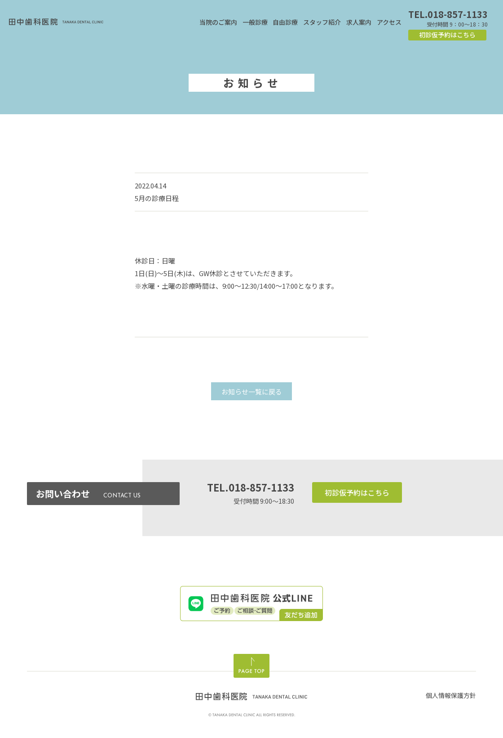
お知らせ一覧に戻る (251, 391)
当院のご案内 (218, 22)
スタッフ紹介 (322, 22)
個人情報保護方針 (451, 695)
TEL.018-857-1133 (448, 14)
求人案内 (358, 22)
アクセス (389, 22)
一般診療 (255, 22)
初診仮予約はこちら (447, 34)
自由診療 (285, 22)
